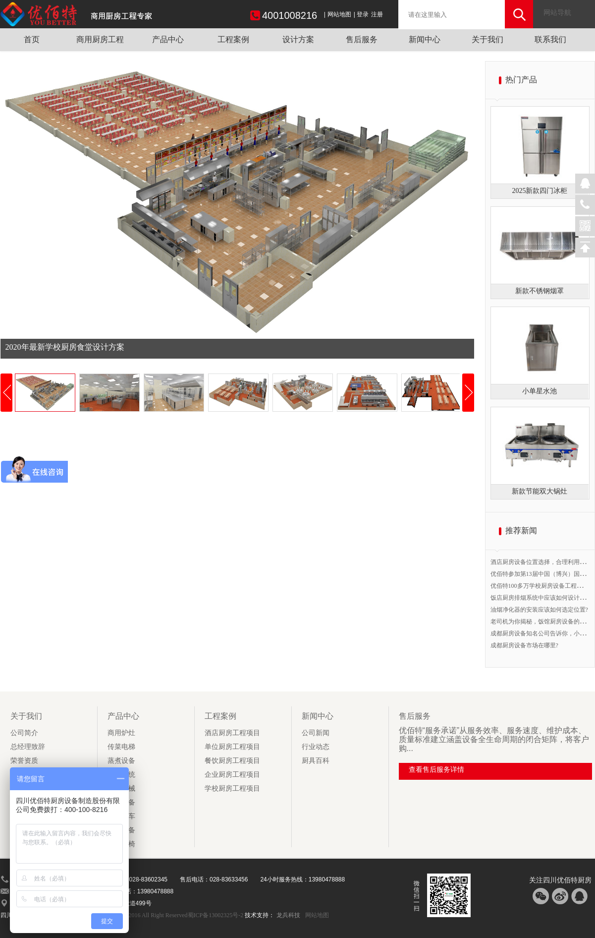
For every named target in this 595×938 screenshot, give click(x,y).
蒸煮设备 (121, 760)
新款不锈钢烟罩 (539, 291)
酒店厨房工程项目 (232, 733)
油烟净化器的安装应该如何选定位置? (539, 609)
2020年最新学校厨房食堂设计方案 (64, 347)
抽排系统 (121, 774)
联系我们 (550, 39)
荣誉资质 (24, 760)
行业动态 (315, 746)
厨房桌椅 (121, 844)
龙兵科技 (288, 915)
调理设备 (121, 830)
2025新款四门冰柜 (539, 190)
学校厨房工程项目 (232, 788)
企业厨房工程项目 (232, 774)
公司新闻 (315, 733)
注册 (377, 14)
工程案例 (233, 39)
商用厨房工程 (100, 39)
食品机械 (121, 788)
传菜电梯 (121, 746)
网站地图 (339, 14)
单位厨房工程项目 (232, 746)
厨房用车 (121, 816)
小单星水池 (539, 391)
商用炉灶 (121, 733)
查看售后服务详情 (436, 769)
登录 (363, 14)
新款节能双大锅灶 (539, 491)
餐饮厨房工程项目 (232, 760)
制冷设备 (121, 802)
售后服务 (362, 39)
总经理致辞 (27, 746)
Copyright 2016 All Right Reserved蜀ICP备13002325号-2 (174, 915)
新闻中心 (424, 39)
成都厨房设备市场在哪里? (524, 645)
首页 (32, 39)
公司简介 (24, 733)
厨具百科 (315, 760)
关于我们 (487, 39)
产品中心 (168, 39)
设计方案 (298, 39)
